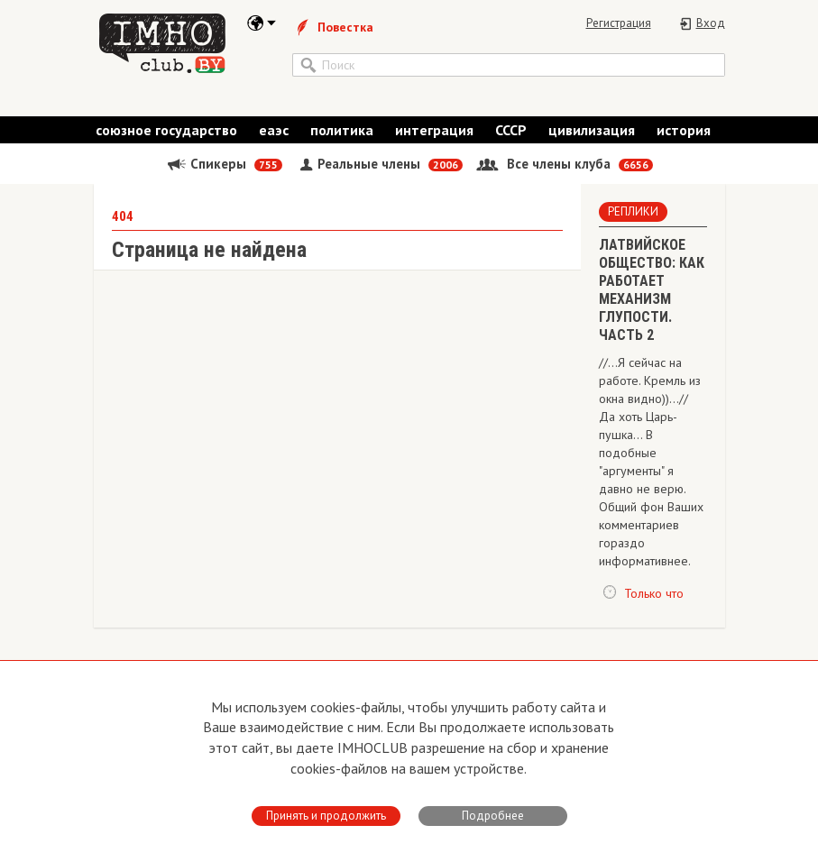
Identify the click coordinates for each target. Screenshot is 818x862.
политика (341, 130)
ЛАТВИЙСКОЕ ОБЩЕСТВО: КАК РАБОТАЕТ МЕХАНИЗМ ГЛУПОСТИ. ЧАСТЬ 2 (651, 290)
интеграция (434, 130)
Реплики (633, 211)
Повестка (332, 27)
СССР (511, 130)
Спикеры (224, 163)
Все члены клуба (564, 163)
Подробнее (493, 815)
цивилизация (591, 130)
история (684, 130)
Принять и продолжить (326, 815)
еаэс (274, 130)
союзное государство (166, 130)
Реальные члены (379, 163)
